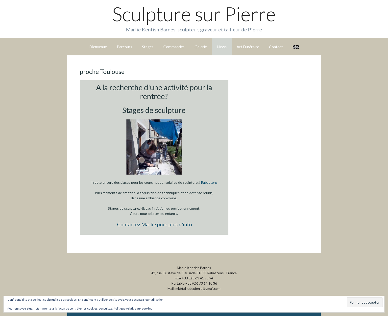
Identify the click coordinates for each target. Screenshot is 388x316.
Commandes (174, 46)
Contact (276, 46)
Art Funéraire (248, 46)
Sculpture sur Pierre (194, 13)
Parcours (124, 46)
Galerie (200, 46)
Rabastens (209, 182)
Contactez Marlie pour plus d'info (154, 224)
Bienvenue (98, 46)
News (222, 46)
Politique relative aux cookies (133, 308)
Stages (147, 46)
